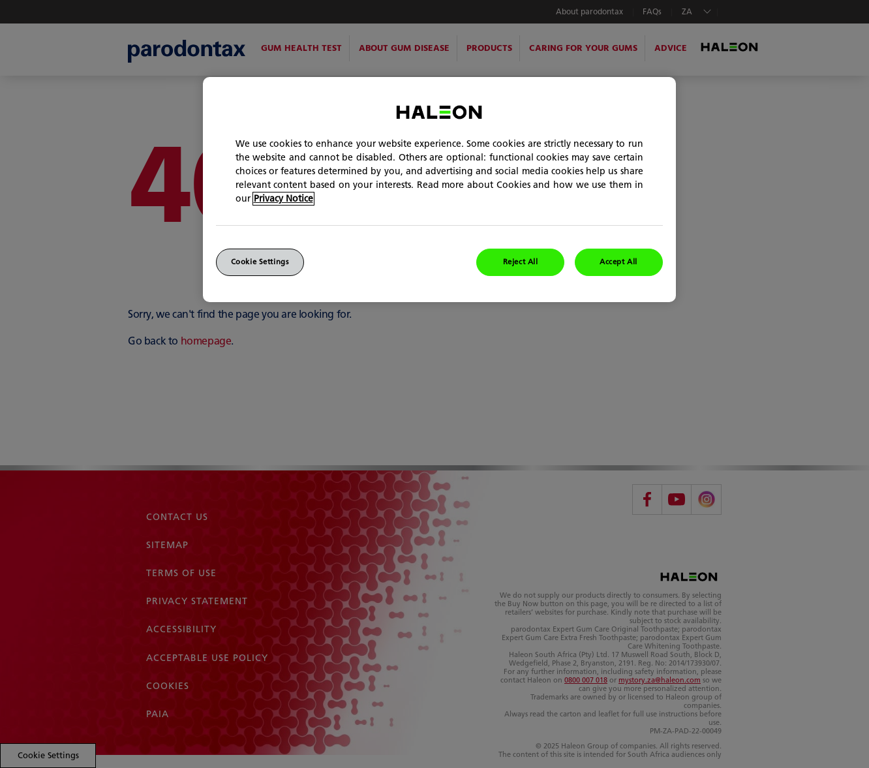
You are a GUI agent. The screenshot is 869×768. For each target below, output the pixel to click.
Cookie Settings (260, 261)
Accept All (618, 261)
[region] (439, 189)
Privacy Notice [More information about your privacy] (283, 198)
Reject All (520, 261)
